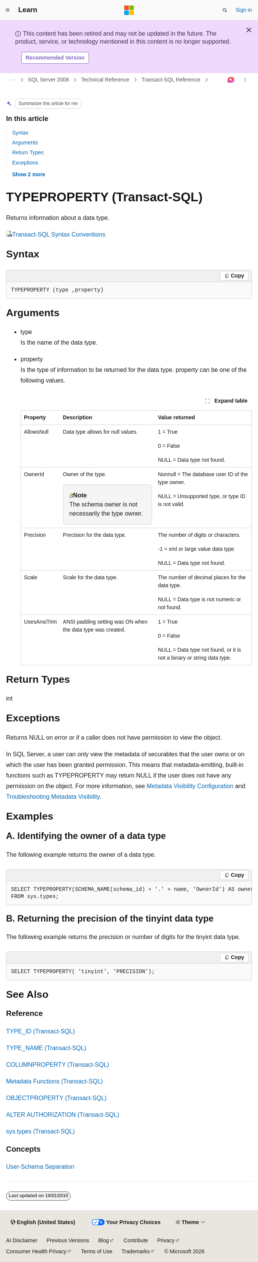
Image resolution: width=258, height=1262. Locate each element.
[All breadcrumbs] (12, 80)
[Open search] (225, 10)
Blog (103, 1240)
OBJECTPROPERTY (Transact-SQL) (56, 1098)
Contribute (135, 1240)
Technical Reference (105, 80)
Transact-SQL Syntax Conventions (58, 234)
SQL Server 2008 (48, 80)
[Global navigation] (7, 10)
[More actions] (245, 80)
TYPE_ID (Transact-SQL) (40, 1031)
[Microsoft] (129, 10)
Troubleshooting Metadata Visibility (53, 796)
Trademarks (136, 1251)
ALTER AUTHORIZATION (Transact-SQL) (62, 1115)
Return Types (28, 152)
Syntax (20, 133)
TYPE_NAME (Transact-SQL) (46, 1048)
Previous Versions (67, 1240)
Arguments (25, 143)
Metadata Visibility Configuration (190, 786)
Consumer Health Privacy (36, 1251)
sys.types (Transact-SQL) (40, 1131)
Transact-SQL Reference (171, 80)
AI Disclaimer (21, 1240)
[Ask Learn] (231, 80)
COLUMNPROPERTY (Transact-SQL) (57, 1064)
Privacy (166, 1240)
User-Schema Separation (40, 1166)
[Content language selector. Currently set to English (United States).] (42, 1223)
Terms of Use (96, 1251)
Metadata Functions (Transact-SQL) (54, 1081)
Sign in (244, 10)
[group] (129, 893)
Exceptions (25, 163)
